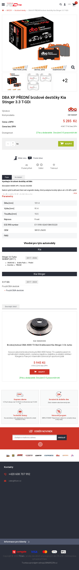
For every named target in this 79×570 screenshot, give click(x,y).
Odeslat (61, 438)
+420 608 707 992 (19, 474)
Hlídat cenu (20, 158)
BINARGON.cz (51, 563)
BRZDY (9, 10)
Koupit (66, 143)
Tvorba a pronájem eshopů (33, 563)
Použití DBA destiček (15, 290)
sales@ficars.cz (15, 481)
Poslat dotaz (35, 158)
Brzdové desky (20, 10)
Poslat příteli (26, 166)
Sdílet (39, 166)
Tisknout (54, 166)
